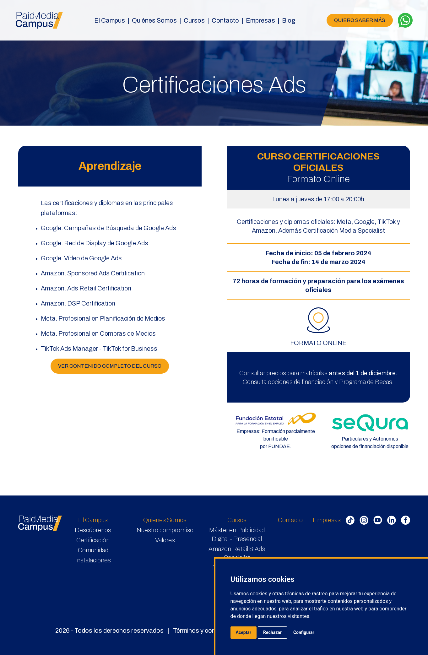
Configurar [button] (303, 632)
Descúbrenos (93, 530)
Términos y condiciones (206, 630)
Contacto (225, 20)
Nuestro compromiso (165, 530)
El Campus (93, 520)
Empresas (327, 520)
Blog (288, 20)
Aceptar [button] (244, 632)
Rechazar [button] (272, 632)
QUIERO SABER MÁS (359, 20)
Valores (165, 540)
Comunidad (93, 550)
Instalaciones (93, 560)
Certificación (93, 540)
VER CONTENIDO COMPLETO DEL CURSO (109, 366)
